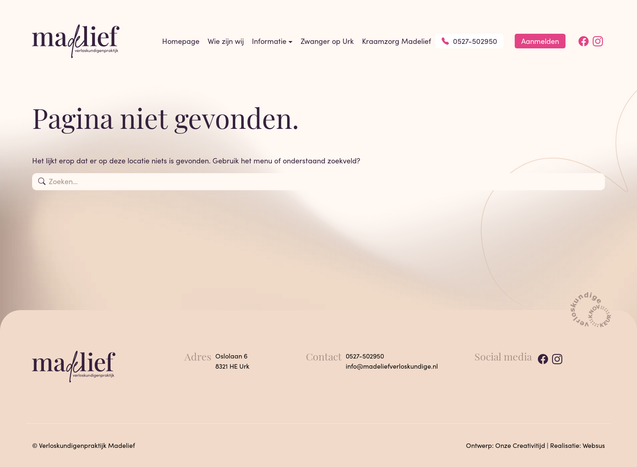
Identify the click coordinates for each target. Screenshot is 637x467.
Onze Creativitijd (520, 445)
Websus (594, 445)
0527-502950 (469, 41)
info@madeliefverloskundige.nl (392, 366)
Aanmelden (540, 41)
